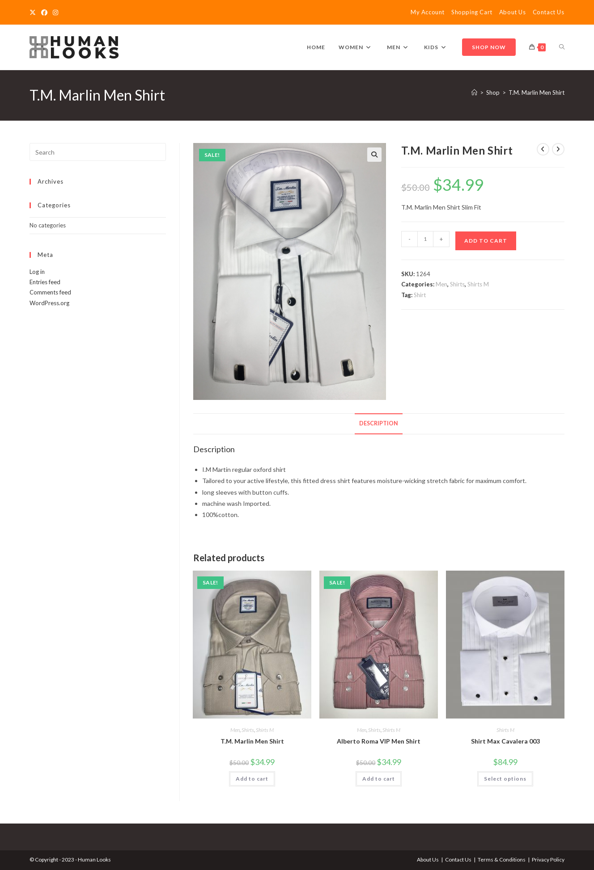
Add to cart (485, 240)
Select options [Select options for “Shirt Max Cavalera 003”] (505, 778)
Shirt (420, 294)
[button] (374, 154)
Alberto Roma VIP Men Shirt (378, 741)
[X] (34, 12)
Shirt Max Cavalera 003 (505, 741)
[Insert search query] (98, 152)
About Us (512, 12)
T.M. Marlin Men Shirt (536, 92)
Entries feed (45, 282)
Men (441, 284)
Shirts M (478, 284)
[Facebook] (44, 12)
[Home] (474, 92)
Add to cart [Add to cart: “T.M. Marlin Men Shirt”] (252, 778)
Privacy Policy (548, 859)
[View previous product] (543, 149)
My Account (428, 12)
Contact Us (548, 12)
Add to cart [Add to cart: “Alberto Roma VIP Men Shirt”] (378, 778)
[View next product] (558, 149)
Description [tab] (378, 423)
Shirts (457, 284)
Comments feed (50, 292)
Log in (37, 271)
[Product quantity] (425, 239)
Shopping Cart (471, 12)
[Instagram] (55, 12)
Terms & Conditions (502, 859)
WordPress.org (49, 303)
